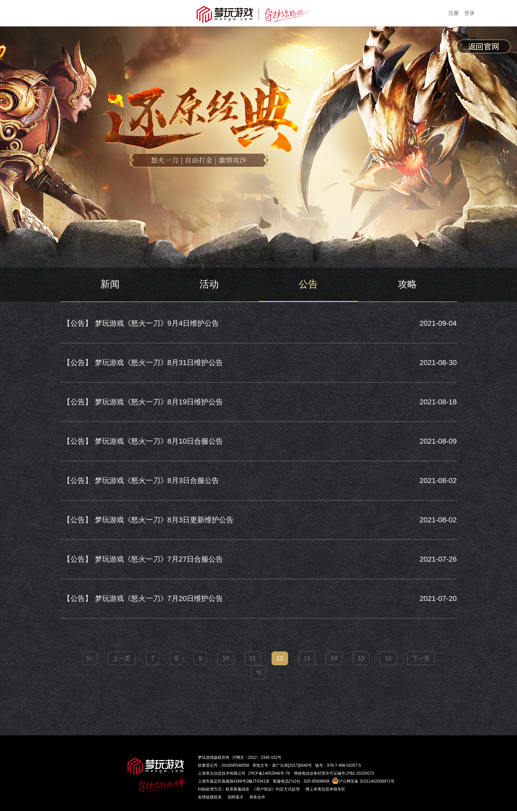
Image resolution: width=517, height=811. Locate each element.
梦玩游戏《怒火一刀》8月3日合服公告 (139, 480)
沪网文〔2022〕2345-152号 (256, 757)
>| (258, 672)
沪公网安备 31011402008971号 (363, 781)
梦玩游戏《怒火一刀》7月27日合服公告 (141, 559)
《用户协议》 (264, 789)
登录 (469, 13)
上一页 (121, 658)
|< (89, 658)
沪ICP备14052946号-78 (269, 773)
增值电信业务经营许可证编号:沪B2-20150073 (334, 773)
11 (252, 658)
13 (307, 658)
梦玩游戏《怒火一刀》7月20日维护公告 (141, 598)
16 (388, 658)
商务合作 (257, 797)
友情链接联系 (210, 797)
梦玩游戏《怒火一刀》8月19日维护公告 (141, 402)
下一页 (421, 658)
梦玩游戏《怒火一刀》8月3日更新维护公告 (147, 520)
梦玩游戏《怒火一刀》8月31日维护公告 (141, 362)
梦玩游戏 (206, 757)
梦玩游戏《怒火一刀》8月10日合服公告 (141, 441)
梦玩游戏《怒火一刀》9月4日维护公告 (139, 323)
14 (334, 658)
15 (361, 658)
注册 (453, 13)
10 (225, 658)
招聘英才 (235, 797)
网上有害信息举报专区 (325, 789)
